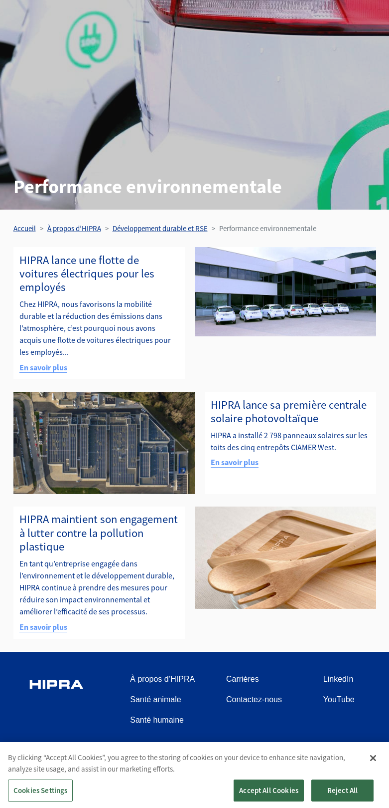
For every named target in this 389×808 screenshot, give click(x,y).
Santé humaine (157, 720)
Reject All (342, 794)
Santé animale (155, 699)
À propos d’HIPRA (74, 228)
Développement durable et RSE (160, 228)
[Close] (373, 762)
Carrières (242, 679)
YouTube (339, 699)
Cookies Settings (40, 794)
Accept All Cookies (268, 794)
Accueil (24, 228)
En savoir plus (43, 367)
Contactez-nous (254, 699)
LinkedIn (338, 679)
